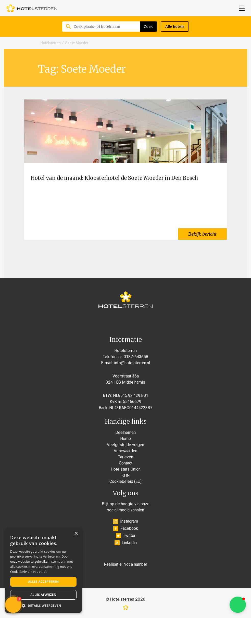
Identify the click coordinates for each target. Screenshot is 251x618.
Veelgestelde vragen (125, 444)
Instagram (125, 521)
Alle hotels (174, 26)
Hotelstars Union (126, 469)
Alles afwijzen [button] (43, 594)
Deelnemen (125, 432)
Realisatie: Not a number (125, 564)
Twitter (125, 535)
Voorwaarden (125, 450)
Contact (125, 463)
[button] (238, 605)
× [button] (76, 534)
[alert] (43, 570)
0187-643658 (136, 356)
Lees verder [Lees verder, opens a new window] (40, 572)
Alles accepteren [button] (43, 581)
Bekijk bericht (202, 234)
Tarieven (125, 457)
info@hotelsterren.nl (132, 362)
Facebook (125, 528)
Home (125, 438)
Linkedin (126, 542)
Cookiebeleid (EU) (125, 481)
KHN (125, 475)
